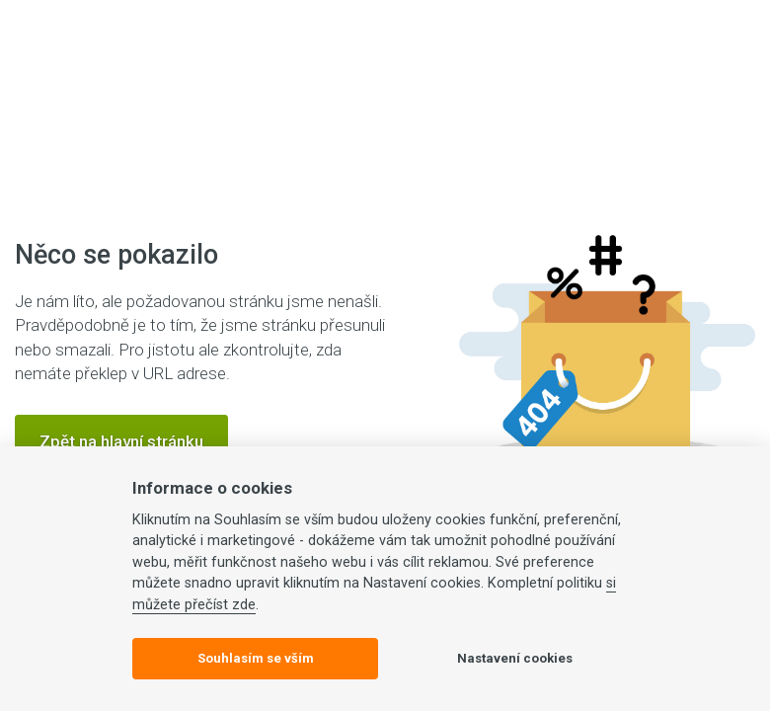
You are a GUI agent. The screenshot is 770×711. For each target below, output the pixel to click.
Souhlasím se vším (255, 658)
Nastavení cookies (515, 658)
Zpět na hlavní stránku (121, 441)
